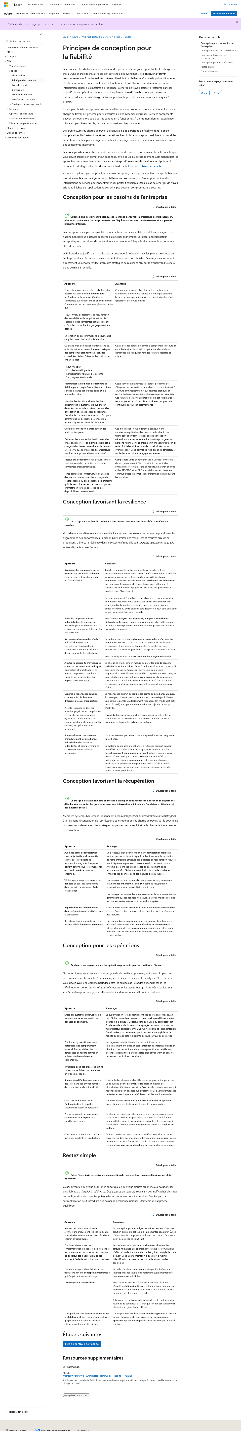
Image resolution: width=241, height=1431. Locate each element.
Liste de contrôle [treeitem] (20, 85)
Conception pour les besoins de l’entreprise (217, 45)
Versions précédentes (58, 1429)
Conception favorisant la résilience (218, 50)
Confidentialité (108, 1429)
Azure (75, 36)
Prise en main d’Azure (224, 13)
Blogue (76, 1429)
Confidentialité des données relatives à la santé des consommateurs (156, 1429)
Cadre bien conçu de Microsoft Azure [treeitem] (22, 49)
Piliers (117, 36)
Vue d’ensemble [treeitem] (17, 65)
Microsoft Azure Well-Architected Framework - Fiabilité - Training (97, 1375)
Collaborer (92, 1429)
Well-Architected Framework (96, 36)
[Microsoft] (6, 4)
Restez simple (207, 66)
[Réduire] (41, 34)
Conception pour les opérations (217, 62)
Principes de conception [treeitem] (24, 80)
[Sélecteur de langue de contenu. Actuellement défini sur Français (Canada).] (16, 1421)
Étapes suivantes (209, 71)
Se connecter (230, 4)
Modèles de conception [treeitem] (24, 99)
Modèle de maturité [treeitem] (22, 94)
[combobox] (23, 41)
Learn (66, 36)
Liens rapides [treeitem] (18, 75)
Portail (204, 13)
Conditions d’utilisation (209, 1429)
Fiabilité (127, 36)
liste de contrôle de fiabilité (82, 1343)
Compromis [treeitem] (18, 89)
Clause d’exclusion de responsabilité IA (23, 1429)
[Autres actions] (175, 37)
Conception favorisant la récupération (213, 56)
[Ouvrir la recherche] (218, 5)
